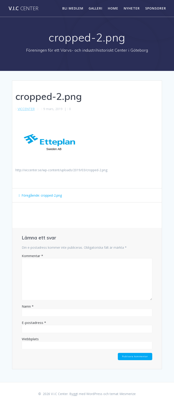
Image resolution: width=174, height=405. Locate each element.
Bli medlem (72, 8)
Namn (28, 306)
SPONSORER (155, 8)
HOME (113, 8)
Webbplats (30, 339)
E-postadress (34, 322)
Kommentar (32, 255)
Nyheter (132, 8)
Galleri (95, 8)
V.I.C (23, 8)
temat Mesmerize (123, 394)
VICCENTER (26, 109)
